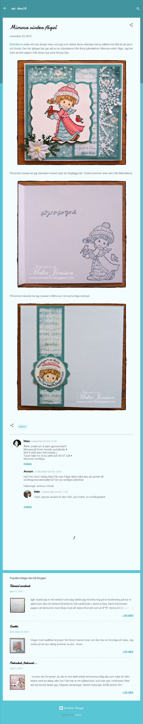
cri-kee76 (19, 8)
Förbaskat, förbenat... (23, 663)
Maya (27, 441)
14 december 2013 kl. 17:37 (54, 492)
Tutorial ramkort (20, 586)
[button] (131, 25)
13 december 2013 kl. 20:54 (48, 471)
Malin (37, 491)
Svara (28, 464)
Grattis (14, 626)
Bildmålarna (16, 44)
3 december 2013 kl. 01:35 (44, 441)
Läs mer (128, 615)
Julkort (22, 426)
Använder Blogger (71, 708)
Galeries (78, 715)
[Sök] (138, 9)
